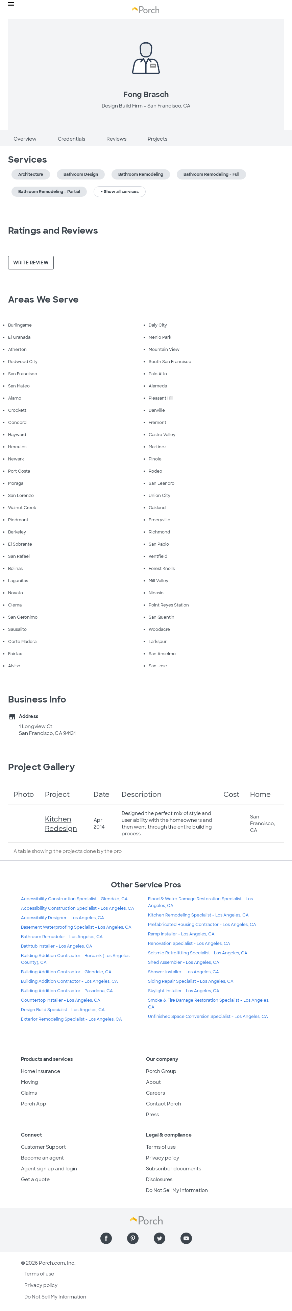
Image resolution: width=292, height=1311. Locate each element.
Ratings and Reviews (53, 230)
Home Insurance (40, 1071)
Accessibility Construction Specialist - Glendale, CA (74, 899)
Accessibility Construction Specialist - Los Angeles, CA (77, 908)
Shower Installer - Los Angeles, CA (183, 972)
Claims (29, 1093)
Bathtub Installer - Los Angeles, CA (56, 946)
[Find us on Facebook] (106, 1238)
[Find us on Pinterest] (133, 1238)
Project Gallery (41, 767)
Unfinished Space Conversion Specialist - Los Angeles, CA (208, 1016)
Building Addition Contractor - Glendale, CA (66, 972)
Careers (155, 1093)
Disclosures (159, 1179)
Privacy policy (162, 1158)
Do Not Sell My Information (177, 1190)
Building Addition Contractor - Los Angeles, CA (69, 981)
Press (152, 1115)
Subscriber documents (173, 1169)
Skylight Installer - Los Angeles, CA (183, 991)
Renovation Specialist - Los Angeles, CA (189, 943)
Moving (29, 1082)
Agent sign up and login (49, 1169)
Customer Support (43, 1147)
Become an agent (42, 1158)
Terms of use (161, 1147)
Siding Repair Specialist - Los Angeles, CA (191, 981)
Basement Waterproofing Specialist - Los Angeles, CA (76, 927)
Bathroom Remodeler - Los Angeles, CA (62, 936)
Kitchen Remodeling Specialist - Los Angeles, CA (198, 915)
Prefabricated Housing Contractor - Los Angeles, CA (202, 924)
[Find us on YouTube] (186, 1238)
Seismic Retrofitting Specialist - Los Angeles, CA (197, 953)
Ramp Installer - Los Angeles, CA (181, 934)
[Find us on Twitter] (159, 1238)
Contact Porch (163, 1104)
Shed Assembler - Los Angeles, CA (183, 962)
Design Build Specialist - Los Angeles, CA (63, 1009)
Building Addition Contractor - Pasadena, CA (67, 991)
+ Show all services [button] (120, 191)
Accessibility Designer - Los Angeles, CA (62, 918)
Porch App (33, 1104)
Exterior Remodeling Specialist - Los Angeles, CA (71, 1019)
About (153, 1082)
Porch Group (161, 1071)
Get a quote (35, 1179)
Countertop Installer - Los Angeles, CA (60, 1000)
